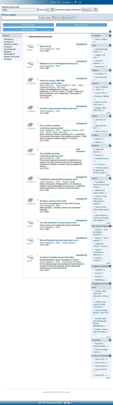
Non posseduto (101, 77)
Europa (98, 273)
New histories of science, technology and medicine (101, 217)
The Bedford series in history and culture (101, 184)
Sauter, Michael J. (69, 243)
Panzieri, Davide (69, 182)
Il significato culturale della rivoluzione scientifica (61, 179)
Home (53, 2)
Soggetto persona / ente (101, 285)
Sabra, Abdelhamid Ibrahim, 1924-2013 (62, 86)
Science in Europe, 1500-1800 (52, 81)
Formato (96, 36)
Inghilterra (99, 270)
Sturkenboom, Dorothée (72, 262)
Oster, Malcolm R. (47, 85)
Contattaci (67, 2)
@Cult (57, 392)
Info (59, 2)
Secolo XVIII (100, 363)
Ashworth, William (102, 96)
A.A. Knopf (99, 164)
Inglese (98, 139)
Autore (95, 83)
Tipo (94, 45)
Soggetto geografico (101, 266)
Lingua (95, 135)
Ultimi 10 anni (100, 131)
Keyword (96, 340)
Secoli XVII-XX (101, 369)
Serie (94, 178)
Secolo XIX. (99, 375)
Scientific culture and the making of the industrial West (63, 109)
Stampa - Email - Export (12, 34)
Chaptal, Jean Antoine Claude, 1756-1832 (99, 304)
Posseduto (99, 74)
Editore (95, 146)
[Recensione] (45, 46)
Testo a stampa (101, 39)
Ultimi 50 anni (100, 120)
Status (95, 70)
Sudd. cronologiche (101, 356)
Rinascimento (100, 366)
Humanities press (102, 159)
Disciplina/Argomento (102, 226)
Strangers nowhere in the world (53, 201)
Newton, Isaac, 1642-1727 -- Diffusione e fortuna (100, 293)
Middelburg (99, 280)
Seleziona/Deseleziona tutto (40, 37)
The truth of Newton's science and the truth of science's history (66, 223)
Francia (98, 277)
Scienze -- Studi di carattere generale (100, 232)
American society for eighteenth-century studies (100, 170)
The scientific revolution (50, 126)
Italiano (98, 142)
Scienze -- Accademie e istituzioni (98, 252)
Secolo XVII (99, 359)
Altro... (109, 113)
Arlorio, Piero (100, 93)
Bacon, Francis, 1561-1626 (56, 132)
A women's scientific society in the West (57, 257)
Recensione (99, 67)
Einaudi (98, 155)
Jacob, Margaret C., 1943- (50, 49)
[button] (50, 10)
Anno (94, 116)
